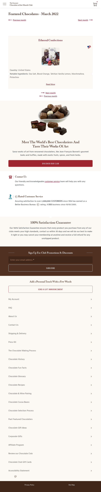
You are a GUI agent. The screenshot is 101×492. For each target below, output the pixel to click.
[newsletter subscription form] (50, 259)
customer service (52, 181)
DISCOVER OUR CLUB (50, 164)
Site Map (72, 485)
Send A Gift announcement (50, 290)
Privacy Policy (29, 485)
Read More (50, 84)
